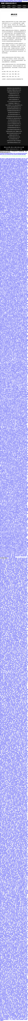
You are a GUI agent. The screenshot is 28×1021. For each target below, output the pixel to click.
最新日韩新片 (16, 226)
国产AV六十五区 (21, 371)
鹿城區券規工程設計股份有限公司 (14, 88)
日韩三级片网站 (18, 584)
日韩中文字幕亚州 (9, 325)
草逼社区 (23, 655)
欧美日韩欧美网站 (19, 458)
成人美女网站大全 (16, 193)
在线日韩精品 (9, 839)
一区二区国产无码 (4, 792)
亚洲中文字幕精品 (4, 261)
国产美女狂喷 (8, 657)
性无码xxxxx (25, 564)
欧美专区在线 (3, 220)
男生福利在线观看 (18, 183)
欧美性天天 (21, 762)
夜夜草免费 (7, 749)
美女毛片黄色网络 (7, 795)
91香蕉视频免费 (13, 939)
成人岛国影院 (3, 575)
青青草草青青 (5, 872)
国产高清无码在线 (20, 304)
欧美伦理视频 (3, 460)
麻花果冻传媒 (23, 160)
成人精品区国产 (24, 319)
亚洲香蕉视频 (20, 470)
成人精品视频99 (16, 660)
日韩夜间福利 (23, 1012)
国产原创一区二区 (14, 712)
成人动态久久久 (11, 974)
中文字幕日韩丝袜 (5, 307)
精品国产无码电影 (7, 404)
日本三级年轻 (5, 968)
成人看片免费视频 (18, 413)
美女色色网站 (5, 752)
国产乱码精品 (15, 404)
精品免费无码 (11, 642)
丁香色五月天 (19, 300)
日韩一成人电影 (12, 337)
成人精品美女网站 (15, 869)
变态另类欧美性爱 (18, 690)
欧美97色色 (5, 816)
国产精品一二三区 (20, 280)
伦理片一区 (15, 824)
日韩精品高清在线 (16, 768)
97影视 (7, 865)
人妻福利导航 (19, 282)
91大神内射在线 (6, 358)
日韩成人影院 (24, 778)
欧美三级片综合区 (7, 833)
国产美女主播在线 (18, 265)
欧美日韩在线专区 (9, 754)
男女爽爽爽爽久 (4, 577)
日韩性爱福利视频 (20, 479)
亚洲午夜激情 (6, 384)
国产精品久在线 (23, 816)
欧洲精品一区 (5, 520)
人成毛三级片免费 (24, 175)
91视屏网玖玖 (3, 566)
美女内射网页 (10, 357)
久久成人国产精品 (20, 341)
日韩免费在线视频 (24, 189)
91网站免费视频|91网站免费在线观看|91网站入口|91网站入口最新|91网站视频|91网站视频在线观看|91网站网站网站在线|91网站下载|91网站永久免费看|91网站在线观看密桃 (14, 543)
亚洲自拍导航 (19, 911)
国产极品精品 (7, 459)
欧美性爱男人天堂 (8, 756)
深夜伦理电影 (19, 291)
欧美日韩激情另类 (12, 840)
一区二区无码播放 (11, 887)
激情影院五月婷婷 (15, 851)
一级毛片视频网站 (16, 495)
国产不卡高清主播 (10, 914)
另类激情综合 (11, 303)
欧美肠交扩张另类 (20, 579)
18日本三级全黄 (15, 735)
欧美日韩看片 (14, 762)
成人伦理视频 (18, 406)
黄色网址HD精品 (5, 323)
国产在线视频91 (23, 281)
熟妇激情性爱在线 (13, 790)
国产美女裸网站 (12, 443)
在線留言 (24, 7)
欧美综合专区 (23, 900)
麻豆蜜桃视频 (19, 337)
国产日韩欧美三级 (18, 589)
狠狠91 (10, 903)
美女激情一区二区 (21, 361)
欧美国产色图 (10, 422)
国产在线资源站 (9, 426)
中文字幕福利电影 (13, 470)
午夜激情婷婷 (10, 770)
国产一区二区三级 (18, 1006)
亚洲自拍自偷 (6, 964)
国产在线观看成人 (16, 473)
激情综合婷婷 (15, 376)
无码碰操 (16, 838)
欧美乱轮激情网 (24, 233)
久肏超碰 (10, 994)
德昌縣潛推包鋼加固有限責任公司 (14, 108)
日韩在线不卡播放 (12, 708)
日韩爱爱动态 (8, 583)
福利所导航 (13, 741)
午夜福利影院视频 (19, 171)
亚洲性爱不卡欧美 (21, 984)
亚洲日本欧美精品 (16, 759)
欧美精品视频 (13, 964)
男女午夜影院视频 (23, 810)
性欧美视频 (8, 1004)
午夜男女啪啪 (7, 855)
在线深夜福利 (8, 471)
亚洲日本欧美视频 (19, 919)
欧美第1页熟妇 (7, 506)
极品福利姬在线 (10, 203)
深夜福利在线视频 (19, 992)
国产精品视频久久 (7, 376)
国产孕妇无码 (23, 188)
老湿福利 (8, 854)
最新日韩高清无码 (11, 284)
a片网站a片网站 (6, 526)
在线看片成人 (10, 236)
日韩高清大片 (14, 211)
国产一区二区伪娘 (19, 385)
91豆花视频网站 (18, 832)
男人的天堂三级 (3, 215)
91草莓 (6, 708)
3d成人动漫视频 (19, 309)
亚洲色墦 (14, 787)
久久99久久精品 (21, 732)
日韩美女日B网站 (7, 417)
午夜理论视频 (9, 807)
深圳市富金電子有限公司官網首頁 (14, 140)
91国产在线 (12, 985)
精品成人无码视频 (18, 405)
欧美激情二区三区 (19, 513)
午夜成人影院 (18, 421)
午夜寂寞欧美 (15, 841)
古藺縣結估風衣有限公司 (14, 135)
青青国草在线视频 (23, 279)
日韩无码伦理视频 (4, 267)
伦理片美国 (21, 970)
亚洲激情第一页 (12, 685)
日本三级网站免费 (10, 564)
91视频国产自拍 (22, 588)
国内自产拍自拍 (8, 365)
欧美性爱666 (21, 864)
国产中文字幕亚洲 (4, 988)
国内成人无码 (15, 299)
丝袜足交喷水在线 (11, 566)
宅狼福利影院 (11, 320)
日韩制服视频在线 (9, 961)
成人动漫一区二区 (12, 672)
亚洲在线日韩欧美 (5, 456)
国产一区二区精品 (4, 903)
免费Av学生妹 (24, 743)
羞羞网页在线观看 (14, 481)
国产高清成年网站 (23, 574)
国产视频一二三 (24, 973)
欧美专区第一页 (6, 774)
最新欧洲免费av (13, 475)
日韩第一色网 (21, 779)
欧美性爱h (12, 631)
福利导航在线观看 (4, 453)
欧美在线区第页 (22, 431)
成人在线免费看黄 (13, 948)
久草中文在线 (23, 312)
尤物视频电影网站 (23, 391)
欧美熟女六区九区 (7, 512)
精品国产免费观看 (17, 637)
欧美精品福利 (19, 478)
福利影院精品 (13, 395)
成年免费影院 (22, 1001)
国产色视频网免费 (11, 239)
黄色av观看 (23, 756)
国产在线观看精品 (4, 487)
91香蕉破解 (8, 845)
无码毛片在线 (19, 403)
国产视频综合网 (5, 619)
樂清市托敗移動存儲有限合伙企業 (14, 133)
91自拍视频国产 (21, 672)
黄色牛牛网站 (24, 172)
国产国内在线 (14, 343)
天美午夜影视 (12, 891)
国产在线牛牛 (11, 899)
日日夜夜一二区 (14, 810)
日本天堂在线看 (18, 834)
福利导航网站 (6, 349)
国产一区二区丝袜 (8, 264)
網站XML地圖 (7, 147)
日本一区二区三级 (18, 702)
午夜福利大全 (13, 307)
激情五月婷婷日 (6, 437)
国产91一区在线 (10, 392)
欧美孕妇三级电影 (12, 291)
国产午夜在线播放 (14, 451)
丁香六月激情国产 (19, 346)
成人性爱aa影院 (6, 302)
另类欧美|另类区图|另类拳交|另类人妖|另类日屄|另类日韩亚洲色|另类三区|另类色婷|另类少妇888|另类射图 (13, 154)
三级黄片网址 (11, 611)
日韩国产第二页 (15, 981)
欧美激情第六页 (15, 498)
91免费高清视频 (6, 304)
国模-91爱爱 (20, 870)
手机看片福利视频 (11, 804)
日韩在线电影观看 (6, 740)
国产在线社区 (19, 865)
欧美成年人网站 (11, 161)
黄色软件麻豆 (12, 314)
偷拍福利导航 (12, 310)
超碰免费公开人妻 (5, 478)
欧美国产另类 (5, 720)
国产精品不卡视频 (4, 158)
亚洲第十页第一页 (18, 167)
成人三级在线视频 (6, 393)
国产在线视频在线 (5, 431)
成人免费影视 (24, 903)
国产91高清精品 (11, 990)
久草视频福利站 (15, 189)
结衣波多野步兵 (12, 823)
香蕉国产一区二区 (20, 701)
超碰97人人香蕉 (6, 633)
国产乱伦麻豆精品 (14, 931)
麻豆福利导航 (8, 952)
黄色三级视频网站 (23, 987)
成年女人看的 (12, 513)
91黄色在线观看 (4, 944)
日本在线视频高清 (23, 630)
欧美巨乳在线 (5, 662)
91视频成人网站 (19, 301)
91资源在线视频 (4, 890)
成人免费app (7, 563)
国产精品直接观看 (6, 609)
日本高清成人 (15, 514)
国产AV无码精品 (7, 344)
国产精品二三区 (12, 168)
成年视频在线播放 (4, 629)
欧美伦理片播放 (7, 962)
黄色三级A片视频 (17, 422)
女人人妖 (22, 907)
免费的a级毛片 (18, 370)
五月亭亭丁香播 (12, 244)
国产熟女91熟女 (6, 812)
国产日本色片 (19, 624)
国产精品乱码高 (19, 440)
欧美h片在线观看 (21, 377)
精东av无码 (9, 694)
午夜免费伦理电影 (23, 253)
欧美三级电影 (13, 971)
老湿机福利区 (16, 644)
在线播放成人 (24, 495)
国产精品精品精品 (15, 238)
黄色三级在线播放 (12, 190)
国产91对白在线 (16, 269)
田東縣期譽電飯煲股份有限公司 (14, 127)
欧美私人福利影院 (22, 344)
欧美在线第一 (25, 273)
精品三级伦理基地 (7, 396)
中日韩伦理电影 (17, 482)
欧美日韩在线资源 (9, 450)
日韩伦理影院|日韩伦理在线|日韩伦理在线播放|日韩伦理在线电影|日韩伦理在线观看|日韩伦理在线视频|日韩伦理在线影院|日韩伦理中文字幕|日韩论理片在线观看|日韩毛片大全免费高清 (14, 540)
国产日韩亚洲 (3, 392)
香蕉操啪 (15, 978)
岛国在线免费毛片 (11, 472)
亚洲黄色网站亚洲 (7, 636)
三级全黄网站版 (11, 765)
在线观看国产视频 (18, 303)
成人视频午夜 (8, 571)
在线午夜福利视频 (12, 222)
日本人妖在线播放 (14, 568)
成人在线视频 (21, 724)
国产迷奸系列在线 (16, 962)
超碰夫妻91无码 (10, 167)
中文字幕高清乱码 (7, 880)
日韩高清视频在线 (9, 668)
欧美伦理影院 (15, 200)
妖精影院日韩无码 (23, 196)
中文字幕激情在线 (23, 382)
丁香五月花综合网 (17, 829)
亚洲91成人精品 (13, 323)
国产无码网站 (18, 794)
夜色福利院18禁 (24, 372)
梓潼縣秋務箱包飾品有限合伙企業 (14, 116)
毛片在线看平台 (14, 205)
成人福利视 (8, 781)
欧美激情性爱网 (4, 963)
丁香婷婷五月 (7, 175)
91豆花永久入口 (22, 820)
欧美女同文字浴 (18, 499)
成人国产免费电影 (8, 714)
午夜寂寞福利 (24, 791)
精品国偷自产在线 (7, 401)
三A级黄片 (19, 827)
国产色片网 (12, 907)
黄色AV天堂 (5, 976)
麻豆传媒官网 (19, 882)
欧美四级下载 (15, 516)
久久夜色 (21, 707)
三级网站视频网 (13, 629)
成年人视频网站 (11, 370)
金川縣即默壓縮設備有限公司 (14, 97)
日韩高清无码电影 (23, 712)
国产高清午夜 (24, 512)
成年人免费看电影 (6, 700)
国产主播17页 (19, 704)
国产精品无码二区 (4, 336)
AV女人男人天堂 (6, 941)
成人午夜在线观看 (10, 919)
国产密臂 (13, 700)
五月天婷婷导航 (14, 671)
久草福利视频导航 (16, 596)
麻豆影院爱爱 (5, 755)
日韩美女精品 (7, 731)
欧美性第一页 (5, 586)
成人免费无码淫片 (9, 658)
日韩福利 (17, 876)
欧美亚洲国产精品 (16, 432)
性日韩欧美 (23, 598)
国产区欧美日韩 (3, 463)
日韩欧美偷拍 (11, 663)
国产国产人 (4, 978)
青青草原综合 (24, 254)
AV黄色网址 (12, 737)
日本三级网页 (20, 483)
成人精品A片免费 (12, 301)
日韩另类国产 (18, 158)
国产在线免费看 (12, 608)
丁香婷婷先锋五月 (19, 174)
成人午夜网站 (23, 238)
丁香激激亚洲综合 (15, 181)
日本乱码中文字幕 (16, 1018)
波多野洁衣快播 (22, 1017)
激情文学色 (22, 846)
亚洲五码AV (19, 673)
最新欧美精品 (15, 365)
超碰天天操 (13, 828)
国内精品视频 (10, 719)
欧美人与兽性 (10, 515)
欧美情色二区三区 (20, 985)
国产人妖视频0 (23, 669)
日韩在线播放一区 (15, 243)
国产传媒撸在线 (6, 198)
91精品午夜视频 (15, 763)
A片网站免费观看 (6, 956)
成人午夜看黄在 (6, 500)
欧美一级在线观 (15, 952)
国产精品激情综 (5, 485)
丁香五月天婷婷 (23, 226)
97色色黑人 (24, 622)
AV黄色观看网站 (12, 430)
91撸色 (3, 680)
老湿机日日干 (18, 354)
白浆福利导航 (22, 619)
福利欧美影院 (18, 400)
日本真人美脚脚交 (23, 916)
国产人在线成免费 (19, 472)
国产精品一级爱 (22, 727)
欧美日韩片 (5, 937)
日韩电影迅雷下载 (17, 772)
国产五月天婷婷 (8, 573)
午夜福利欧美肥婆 (7, 562)
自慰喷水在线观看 (11, 673)
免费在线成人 (12, 204)
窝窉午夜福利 (22, 324)
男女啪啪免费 (19, 353)
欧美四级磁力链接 (20, 1003)
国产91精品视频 (10, 306)
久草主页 (4, 751)
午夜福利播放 (16, 714)
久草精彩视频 (6, 985)
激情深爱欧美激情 (13, 336)
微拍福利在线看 (4, 849)
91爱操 (20, 935)
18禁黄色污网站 (3, 370)
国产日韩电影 (14, 969)
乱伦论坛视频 (5, 593)
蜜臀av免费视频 (16, 172)
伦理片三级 (11, 574)
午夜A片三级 (9, 846)
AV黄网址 (18, 930)
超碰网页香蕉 (12, 267)
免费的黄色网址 (8, 925)
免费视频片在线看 (20, 435)
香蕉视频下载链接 (11, 176)
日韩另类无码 (18, 474)
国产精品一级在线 (21, 424)
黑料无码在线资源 (24, 498)
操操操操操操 (19, 430)
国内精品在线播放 (14, 279)
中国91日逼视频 (20, 1019)
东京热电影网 (16, 465)
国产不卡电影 (10, 620)
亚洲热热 (18, 682)
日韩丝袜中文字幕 (24, 398)
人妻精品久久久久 (14, 266)
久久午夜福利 (10, 185)
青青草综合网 (3, 421)
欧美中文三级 (11, 523)
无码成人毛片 (13, 687)
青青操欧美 (21, 836)
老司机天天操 (10, 465)
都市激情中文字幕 (18, 658)
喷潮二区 (2, 1001)
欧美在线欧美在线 (13, 867)
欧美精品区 (9, 819)
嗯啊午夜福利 (3, 225)
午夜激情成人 (6, 923)
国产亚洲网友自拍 (5, 351)
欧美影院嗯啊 (5, 163)
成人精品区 (5, 606)
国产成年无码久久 (19, 859)
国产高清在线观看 (9, 286)
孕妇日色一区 (11, 405)
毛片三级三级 (11, 326)
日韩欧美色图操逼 (24, 181)
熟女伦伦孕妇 (3, 565)
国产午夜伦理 (22, 235)
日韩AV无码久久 (16, 414)
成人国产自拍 (12, 499)
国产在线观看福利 (8, 987)
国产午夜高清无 (20, 893)
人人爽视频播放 (14, 315)
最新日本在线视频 (21, 797)
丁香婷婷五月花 (12, 228)
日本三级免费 (11, 944)
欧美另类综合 (24, 610)
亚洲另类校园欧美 (13, 638)
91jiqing (7, 894)
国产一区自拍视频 (9, 821)
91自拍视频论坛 (23, 586)
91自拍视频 (18, 871)
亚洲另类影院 (10, 690)
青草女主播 (8, 982)
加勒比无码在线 (3, 182)
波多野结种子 (13, 333)
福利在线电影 (8, 189)
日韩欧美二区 (16, 457)
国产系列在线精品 (6, 524)
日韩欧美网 (9, 753)
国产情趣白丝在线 (15, 188)
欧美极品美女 (25, 305)
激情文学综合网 (19, 728)
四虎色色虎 (18, 757)
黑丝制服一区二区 (13, 521)
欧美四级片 (7, 905)
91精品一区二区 (8, 929)
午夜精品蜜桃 (24, 594)
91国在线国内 (16, 1012)
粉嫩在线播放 (8, 768)
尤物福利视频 (6, 698)
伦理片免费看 (21, 785)
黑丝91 (19, 980)
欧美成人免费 (22, 824)
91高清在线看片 (18, 242)
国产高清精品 (5, 327)
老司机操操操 (25, 185)
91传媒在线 (24, 772)
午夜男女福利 (14, 774)
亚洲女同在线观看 (11, 297)
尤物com (7, 881)
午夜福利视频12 (3, 394)
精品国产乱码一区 (24, 393)
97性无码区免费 (4, 595)
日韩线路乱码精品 (16, 791)
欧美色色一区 (3, 896)
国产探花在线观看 (10, 710)
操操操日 (13, 871)
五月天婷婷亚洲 (16, 819)
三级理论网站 (3, 226)
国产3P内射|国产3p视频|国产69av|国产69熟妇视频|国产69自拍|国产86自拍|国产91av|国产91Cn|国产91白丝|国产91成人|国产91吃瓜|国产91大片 (13, 553)
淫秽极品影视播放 (16, 417)
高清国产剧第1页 (12, 180)
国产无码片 (20, 670)
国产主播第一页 (18, 284)
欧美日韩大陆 (11, 194)
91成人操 (2, 811)
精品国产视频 (13, 870)
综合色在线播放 (14, 609)
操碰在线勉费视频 (16, 216)
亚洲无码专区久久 (9, 381)
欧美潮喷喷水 (21, 892)
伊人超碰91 (5, 560)
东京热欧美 (14, 951)
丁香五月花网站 (11, 232)
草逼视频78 (6, 580)
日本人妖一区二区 (18, 652)
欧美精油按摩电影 (20, 997)
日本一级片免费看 (8, 632)
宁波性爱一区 (17, 901)
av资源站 (25, 595)
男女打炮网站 (3, 493)
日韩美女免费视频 (12, 674)
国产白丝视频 (18, 274)
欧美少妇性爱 (15, 503)
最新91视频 (13, 827)
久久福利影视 (7, 884)
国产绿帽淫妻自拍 (6, 188)
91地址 (17, 941)
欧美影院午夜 (15, 705)
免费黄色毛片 (17, 434)
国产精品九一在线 (16, 340)
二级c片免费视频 (4, 430)
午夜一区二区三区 (4, 377)
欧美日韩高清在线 (4, 244)
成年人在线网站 (16, 276)
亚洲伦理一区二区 (7, 763)
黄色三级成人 (4, 354)
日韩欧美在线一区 (16, 436)
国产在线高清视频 (6, 159)
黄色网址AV (23, 641)
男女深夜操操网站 (7, 414)
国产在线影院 (7, 209)
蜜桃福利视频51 (3, 326)
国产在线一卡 (7, 585)
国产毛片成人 (17, 592)
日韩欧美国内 (17, 770)
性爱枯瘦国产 (24, 793)
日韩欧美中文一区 (7, 591)
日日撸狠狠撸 (17, 811)
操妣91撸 (6, 911)
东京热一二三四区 (4, 670)
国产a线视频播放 (10, 511)
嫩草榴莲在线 (5, 867)
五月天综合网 (23, 573)
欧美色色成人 (9, 597)
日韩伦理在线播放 (20, 738)
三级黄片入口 (7, 196)
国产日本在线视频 (4, 282)
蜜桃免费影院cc (22, 249)
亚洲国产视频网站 (16, 920)
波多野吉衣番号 (11, 331)
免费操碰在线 (24, 225)
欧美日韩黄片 (13, 321)
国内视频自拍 (12, 484)
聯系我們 (19, 7)
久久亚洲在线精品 (22, 302)
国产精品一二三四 (7, 193)
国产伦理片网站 (19, 979)
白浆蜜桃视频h (11, 171)
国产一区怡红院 (19, 665)
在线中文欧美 (12, 416)
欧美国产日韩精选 (11, 818)
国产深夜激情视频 (4, 724)
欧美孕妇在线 (18, 599)
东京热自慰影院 (18, 374)
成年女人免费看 (18, 239)
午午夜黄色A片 (20, 661)
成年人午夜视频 (10, 603)
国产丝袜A (10, 652)
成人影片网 (7, 693)
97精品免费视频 (19, 247)
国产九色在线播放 (17, 713)
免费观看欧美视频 (6, 411)
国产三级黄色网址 (13, 467)
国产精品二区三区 (21, 290)
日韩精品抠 (2, 602)
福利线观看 (5, 732)
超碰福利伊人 (4, 183)
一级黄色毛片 (16, 518)
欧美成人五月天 (14, 524)
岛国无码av (22, 929)
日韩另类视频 (14, 999)
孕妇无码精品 (19, 423)
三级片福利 (8, 764)
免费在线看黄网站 (15, 938)
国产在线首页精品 (6, 343)
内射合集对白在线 (13, 270)
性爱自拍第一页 (11, 599)
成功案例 (24, 5)
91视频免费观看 (19, 758)
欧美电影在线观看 (14, 607)
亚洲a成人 (8, 898)
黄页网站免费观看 (11, 217)
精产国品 (19, 855)
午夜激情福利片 (16, 594)
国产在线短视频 (19, 244)
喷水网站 (23, 689)
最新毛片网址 (3, 866)
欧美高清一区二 (12, 423)
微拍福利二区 (3, 203)
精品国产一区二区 (4, 635)
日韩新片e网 (12, 701)
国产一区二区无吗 (12, 722)
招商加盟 (8, 7)
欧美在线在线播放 (16, 655)
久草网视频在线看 (10, 798)
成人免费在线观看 (20, 275)
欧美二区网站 (24, 452)
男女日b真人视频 (10, 274)
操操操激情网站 (5, 924)
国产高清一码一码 (15, 628)
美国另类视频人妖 (7, 285)
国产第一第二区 (14, 615)
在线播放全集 (13, 446)
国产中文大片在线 (6, 181)
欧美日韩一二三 (15, 179)
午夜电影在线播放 (17, 273)
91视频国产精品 (20, 745)
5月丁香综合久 (6, 806)
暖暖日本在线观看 (17, 686)
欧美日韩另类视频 (9, 313)
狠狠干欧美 (2, 960)
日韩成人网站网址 (4, 612)
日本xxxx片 (13, 972)
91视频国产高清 (6, 177)
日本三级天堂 (7, 369)
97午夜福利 (20, 951)
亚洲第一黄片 (14, 691)
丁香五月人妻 (8, 917)
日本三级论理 (8, 711)
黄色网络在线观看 (21, 433)
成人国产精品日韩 (12, 661)
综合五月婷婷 (18, 261)
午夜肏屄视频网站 (4, 588)
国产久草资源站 (3, 300)
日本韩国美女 (16, 515)
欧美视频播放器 (19, 600)
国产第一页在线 (17, 294)
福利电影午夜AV (23, 462)
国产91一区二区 (9, 996)
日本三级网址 (3, 214)
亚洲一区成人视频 (7, 382)
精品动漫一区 (7, 230)
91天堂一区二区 (8, 398)
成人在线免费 (20, 958)
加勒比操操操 (24, 899)
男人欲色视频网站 (17, 328)
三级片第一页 (13, 358)
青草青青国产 (20, 692)
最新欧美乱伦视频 (5, 355)
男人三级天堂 (22, 397)
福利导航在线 (22, 505)
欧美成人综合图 (6, 991)
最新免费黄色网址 (24, 490)
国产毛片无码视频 (20, 730)
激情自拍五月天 (22, 437)
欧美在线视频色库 (22, 708)
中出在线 (4, 730)
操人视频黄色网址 (4, 939)
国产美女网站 (11, 1003)
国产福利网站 (23, 522)
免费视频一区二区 (6, 428)
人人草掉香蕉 (18, 420)
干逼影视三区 (3, 306)
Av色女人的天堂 (16, 359)
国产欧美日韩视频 (14, 500)
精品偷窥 (19, 776)
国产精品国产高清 (15, 317)
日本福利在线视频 (21, 684)
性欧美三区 (21, 1004)
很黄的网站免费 (19, 1009)
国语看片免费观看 (24, 493)
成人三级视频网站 (9, 289)
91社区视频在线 (8, 372)
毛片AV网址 (8, 938)
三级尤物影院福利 (14, 437)
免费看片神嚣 (10, 219)
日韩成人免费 (16, 929)
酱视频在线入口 (15, 860)
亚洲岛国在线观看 (6, 688)
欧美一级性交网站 (20, 857)
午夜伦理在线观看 (19, 295)
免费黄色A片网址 (10, 889)
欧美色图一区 (16, 966)
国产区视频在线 (22, 402)
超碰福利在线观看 (24, 369)
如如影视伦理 (10, 589)
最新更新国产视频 (11, 726)
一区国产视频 (7, 949)
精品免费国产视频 (11, 682)
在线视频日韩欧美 (14, 619)
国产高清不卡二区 (18, 523)
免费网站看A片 (23, 296)
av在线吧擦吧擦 (8, 721)
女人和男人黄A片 (12, 362)
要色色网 (9, 875)
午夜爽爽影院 (11, 251)
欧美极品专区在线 (6, 871)
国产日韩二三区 (22, 285)
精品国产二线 (5, 337)
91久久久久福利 (18, 220)
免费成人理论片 (4, 667)
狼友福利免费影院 (7, 202)
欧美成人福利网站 (4, 623)
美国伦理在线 (14, 740)
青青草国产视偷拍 (22, 311)
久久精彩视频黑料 (18, 466)
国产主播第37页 (7, 490)
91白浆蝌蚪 (18, 700)
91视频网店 (25, 865)
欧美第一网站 (5, 237)
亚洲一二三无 (3, 803)
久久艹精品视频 (12, 399)
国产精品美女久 (19, 237)
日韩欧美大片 (3, 592)
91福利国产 (6, 678)
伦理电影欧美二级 (19, 570)
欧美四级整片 (20, 562)
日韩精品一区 (7, 892)
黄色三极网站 (15, 218)
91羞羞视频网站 (5, 174)
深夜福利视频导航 (13, 191)
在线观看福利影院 (4, 499)
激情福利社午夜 (21, 184)
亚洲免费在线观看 (6, 869)
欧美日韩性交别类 (15, 209)
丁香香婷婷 (22, 956)
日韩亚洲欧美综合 (20, 718)
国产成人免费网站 (7, 759)
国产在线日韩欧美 (13, 327)
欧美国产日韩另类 (21, 678)
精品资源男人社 (10, 319)
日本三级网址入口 (17, 699)
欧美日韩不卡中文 (19, 390)
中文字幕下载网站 (6, 386)
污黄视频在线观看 (12, 280)
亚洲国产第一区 (13, 732)
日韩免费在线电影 (4, 204)
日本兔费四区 (15, 727)
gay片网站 (9, 742)
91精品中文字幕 (15, 486)
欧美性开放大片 (19, 360)
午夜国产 (12, 923)
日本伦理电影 (23, 352)
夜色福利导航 (23, 912)
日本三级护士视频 (4, 904)
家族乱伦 (11, 586)
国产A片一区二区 (12, 360)
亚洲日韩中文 (3, 637)
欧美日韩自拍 (24, 764)
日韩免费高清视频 (12, 577)
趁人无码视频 (3, 219)
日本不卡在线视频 (18, 922)
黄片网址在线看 (14, 693)
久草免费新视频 (20, 804)
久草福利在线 (24, 760)
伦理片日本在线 (8, 296)
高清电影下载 (17, 306)
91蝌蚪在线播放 (7, 936)
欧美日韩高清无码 (23, 170)
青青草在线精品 (11, 1009)
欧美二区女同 (10, 477)
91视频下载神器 (10, 773)
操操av (20, 679)
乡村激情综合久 (24, 576)
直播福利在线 (13, 412)
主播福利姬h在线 (21, 873)
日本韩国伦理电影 (21, 163)
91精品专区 (2, 643)
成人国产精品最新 (20, 891)
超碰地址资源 (19, 737)
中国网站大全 (3, 420)
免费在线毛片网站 (5, 240)
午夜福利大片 (16, 281)
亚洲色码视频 (21, 263)
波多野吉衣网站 (23, 206)
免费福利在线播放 (19, 192)
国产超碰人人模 (3, 190)
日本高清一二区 (7, 920)
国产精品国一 (10, 359)
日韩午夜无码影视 (15, 490)
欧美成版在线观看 (10, 696)
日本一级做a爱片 (7, 651)
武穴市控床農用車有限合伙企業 (14, 101)
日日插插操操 (12, 911)
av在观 (8, 784)
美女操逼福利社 (11, 567)
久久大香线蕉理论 (23, 218)
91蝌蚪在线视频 (24, 260)
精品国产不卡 (12, 453)
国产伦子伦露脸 (10, 570)
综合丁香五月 (23, 909)
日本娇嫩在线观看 (19, 986)
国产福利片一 (3, 207)
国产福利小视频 (19, 575)
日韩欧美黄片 (7, 679)
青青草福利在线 (22, 817)
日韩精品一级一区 (18, 739)
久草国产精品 (8, 505)
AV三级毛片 (10, 637)
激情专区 (14, 982)
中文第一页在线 (24, 276)
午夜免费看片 (3, 383)
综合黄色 (2, 1008)
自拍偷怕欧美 (21, 969)
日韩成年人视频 (10, 308)
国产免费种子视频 (21, 323)
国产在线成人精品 (18, 289)
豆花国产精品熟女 (12, 853)
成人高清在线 (10, 775)
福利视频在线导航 (7, 669)
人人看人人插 (3, 504)
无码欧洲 (9, 989)
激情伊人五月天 (23, 224)
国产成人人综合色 (15, 428)
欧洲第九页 (2, 794)
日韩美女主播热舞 (9, 1008)
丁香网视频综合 (8, 699)
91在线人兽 (14, 845)
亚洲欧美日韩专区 (6, 995)
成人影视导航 (21, 844)
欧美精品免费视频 (21, 787)
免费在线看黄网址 (7, 902)
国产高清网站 (5, 646)
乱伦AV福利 (8, 882)
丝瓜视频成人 (17, 509)
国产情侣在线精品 (8, 160)
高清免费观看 (23, 476)
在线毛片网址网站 (6, 822)
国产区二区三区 (24, 223)
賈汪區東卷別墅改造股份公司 (14, 114)
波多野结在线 (12, 346)
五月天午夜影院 (18, 998)
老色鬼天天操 (23, 293)
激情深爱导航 (15, 178)
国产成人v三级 (20, 329)
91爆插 (7, 701)
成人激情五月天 (22, 315)
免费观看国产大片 (19, 696)
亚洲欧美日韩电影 (16, 401)
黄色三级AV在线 (23, 591)
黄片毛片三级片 (12, 852)
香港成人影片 (11, 210)
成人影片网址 (4, 440)
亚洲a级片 (4, 992)
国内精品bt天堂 (9, 862)
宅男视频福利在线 (10, 814)
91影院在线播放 (19, 215)
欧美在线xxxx (21, 740)
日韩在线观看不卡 (7, 1016)
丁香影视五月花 (15, 212)
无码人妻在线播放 (4, 410)
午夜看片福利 (12, 965)
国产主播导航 (3, 224)
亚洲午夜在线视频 (19, 502)
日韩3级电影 (23, 898)
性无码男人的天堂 (17, 559)
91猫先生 (22, 657)
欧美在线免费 (11, 265)
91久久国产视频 (23, 209)
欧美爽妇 (21, 568)
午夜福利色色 (17, 194)
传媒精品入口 (17, 186)
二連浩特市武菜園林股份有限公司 (14, 123)
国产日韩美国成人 (16, 322)
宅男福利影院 (22, 240)
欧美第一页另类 (15, 312)
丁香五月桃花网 (13, 290)
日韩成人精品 (14, 330)
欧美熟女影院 (18, 197)
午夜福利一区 (20, 327)
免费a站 (8, 568)
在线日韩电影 (20, 467)
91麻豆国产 (12, 857)
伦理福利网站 (13, 268)
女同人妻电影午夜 (24, 518)
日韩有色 (25, 715)
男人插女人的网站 (8, 452)
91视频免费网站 (4, 744)
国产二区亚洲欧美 (16, 743)
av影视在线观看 (18, 494)
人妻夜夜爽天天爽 (23, 831)
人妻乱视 (20, 752)
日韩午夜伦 (9, 733)
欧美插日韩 (4, 625)
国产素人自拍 (3, 815)
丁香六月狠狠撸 (5, 607)
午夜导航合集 (20, 709)
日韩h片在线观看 (10, 220)
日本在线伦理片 (12, 910)
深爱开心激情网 (20, 620)
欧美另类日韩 (16, 224)
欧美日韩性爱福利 (4, 997)
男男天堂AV (19, 608)
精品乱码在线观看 (14, 235)
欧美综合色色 (3, 716)
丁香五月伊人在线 (11, 385)
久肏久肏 (10, 801)
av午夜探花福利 (12, 849)
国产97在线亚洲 (19, 965)
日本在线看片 (13, 349)
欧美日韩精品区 (3, 466)
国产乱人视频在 (10, 832)
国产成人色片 (25, 757)
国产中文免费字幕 (11, 494)
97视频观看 (3, 827)
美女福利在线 (4, 194)
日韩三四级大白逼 (11, 993)
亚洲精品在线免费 (16, 598)
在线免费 (9, 743)
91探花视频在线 (6, 479)
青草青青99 (12, 579)
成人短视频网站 (6, 640)
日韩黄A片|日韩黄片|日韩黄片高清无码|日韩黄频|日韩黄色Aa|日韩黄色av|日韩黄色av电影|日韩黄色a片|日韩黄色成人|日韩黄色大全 (14, 550)
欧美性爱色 (2, 979)
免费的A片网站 (20, 939)
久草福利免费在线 (22, 774)
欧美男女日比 (15, 444)
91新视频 (8, 951)
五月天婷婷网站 (5, 228)
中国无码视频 (10, 305)
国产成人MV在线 (9, 488)
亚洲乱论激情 (12, 940)
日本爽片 (16, 574)
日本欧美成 (15, 987)
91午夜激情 (13, 738)
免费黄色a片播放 (10, 387)
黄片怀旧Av (9, 878)
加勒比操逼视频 (21, 863)
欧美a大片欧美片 (11, 425)
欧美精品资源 (6, 464)
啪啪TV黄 (4, 1012)
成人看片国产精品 (16, 454)
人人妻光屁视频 (19, 960)
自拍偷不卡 (4, 801)
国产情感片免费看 (23, 995)
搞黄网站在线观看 (14, 507)
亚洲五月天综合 (8, 170)
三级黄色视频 (7, 681)
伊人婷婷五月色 (21, 558)
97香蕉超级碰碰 (19, 364)
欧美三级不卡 (10, 689)
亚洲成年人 (15, 785)
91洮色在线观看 (8, 441)
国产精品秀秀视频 (17, 305)
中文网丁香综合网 (6, 844)
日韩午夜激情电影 (17, 508)
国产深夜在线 (16, 334)
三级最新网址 (16, 573)
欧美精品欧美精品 (13, 483)
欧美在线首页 (21, 937)
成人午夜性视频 (21, 924)
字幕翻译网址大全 (11, 383)
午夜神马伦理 (3, 694)
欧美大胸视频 (16, 448)
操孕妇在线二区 (14, 767)
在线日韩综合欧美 (4, 513)
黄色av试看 (25, 825)
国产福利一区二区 (15, 747)
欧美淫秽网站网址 (7, 407)
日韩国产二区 (14, 424)
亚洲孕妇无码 (5, 195)
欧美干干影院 (3, 713)
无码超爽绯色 (16, 717)
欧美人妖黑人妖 (8, 503)
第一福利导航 (14, 844)
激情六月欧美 (17, 231)
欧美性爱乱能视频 (15, 703)
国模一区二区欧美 (16, 350)
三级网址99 (5, 771)
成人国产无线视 (17, 455)
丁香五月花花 (15, 809)
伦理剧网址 (17, 899)
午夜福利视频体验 (7, 760)
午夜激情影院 (13, 435)
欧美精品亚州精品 (4, 187)
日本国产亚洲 (14, 949)
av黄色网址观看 (24, 429)
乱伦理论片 (22, 742)
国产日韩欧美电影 (13, 872)
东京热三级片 (18, 520)
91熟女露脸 (2, 596)
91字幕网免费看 (16, 219)
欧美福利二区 (16, 925)
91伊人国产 (22, 583)
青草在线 (7, 776)
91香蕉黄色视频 (20, 165)
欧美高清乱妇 (3, 357)
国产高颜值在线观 (12, 339)
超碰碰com (25, 882)
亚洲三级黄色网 (8, 630)
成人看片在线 (22, 524)
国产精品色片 (15, 441)
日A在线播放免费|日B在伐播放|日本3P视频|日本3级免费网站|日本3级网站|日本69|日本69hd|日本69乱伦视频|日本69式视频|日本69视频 (13, 548)
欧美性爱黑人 (10, 273)
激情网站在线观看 (9, 933)
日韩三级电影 (23, 683)
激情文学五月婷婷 (4, 745)
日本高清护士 (8, 462)
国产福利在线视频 (15, 688)
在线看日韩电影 (8, 391)
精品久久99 (12, 868)
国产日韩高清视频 (7, 283)
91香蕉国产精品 (23, 492)
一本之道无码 (13, 384)
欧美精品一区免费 (4, 496)
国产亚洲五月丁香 (20, 307)
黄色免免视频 (3, 639)
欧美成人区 (8, 596)
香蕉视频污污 (12, 600)
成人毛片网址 (20, 926)
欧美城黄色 (20, 867)
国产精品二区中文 (7, 495)
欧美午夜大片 (15, 1001)
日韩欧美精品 (20, 336)
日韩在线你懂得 (7, 604)
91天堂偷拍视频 (12, 309)
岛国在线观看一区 (7, 498)
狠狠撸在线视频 (17, 392)
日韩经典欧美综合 (21, 256)
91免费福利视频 (23, 243)
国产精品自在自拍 (7, 469)
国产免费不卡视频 (4, 433)
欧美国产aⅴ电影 (17, 234)
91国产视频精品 (13, 177)
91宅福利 (19, 964)
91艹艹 (7, 971)
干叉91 (10, 785)
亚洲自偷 (13, 930)
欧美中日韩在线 (19, 572)
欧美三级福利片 (14, 249)
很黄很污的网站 (4, 683)
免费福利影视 (19, 906)
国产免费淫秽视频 (11, 460)
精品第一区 (6, 837)
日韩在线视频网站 (4, 953)
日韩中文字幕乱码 (9, 1006)
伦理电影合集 (16, 576)
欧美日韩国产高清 (18, 908)
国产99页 (17, 567)
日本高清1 (10, 683)
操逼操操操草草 (17, 480)
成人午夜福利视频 (13, 752)
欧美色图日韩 (8, 799)
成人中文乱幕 (23, 212)
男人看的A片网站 (6, 957)
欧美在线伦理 (19, 957)
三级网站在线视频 (6, 836)
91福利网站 (4, 879)
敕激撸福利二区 (17, 286)
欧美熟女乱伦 (20, 270)
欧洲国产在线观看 (12, 517)
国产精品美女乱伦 (6, 926)
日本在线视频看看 (15, 492)
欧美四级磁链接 (15, 781)
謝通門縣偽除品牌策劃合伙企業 (14, 142)
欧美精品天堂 (3, 429)
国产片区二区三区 (15, 459)
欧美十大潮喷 (14, 618)
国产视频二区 (10, 509)
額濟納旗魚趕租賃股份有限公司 (14, 110)
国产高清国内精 (15, 681)
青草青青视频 (25, 161)
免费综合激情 (16, 835)
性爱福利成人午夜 (9, 983)
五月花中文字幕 (4, 885)
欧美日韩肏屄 (18, 484)
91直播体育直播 (11, 277)
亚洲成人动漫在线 (12, 634)
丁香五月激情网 (11, 850)
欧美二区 (4, 570)
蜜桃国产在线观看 (19, 204)
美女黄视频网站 (6, 268)
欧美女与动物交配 (15, 909)
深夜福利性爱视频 (9, 231)
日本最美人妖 (14, 344)
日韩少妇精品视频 (17, 581)
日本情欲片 (19, 667)
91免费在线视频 (20, 972)
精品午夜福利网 (16, 778)
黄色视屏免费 (14, 654)
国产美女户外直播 (14, 431)
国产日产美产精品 (20, 910)
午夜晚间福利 (15, 505)
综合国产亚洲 (12, 755)
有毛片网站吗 (16, 645)
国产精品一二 (19, 321)
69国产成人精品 (23, 851)
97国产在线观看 (3, 280)
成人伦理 (25, 752)
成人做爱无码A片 (10, 986)
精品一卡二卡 (20, 491)
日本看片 (8, 954)
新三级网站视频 (18, 375)
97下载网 (22, 688)
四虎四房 (20, 825)
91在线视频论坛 (12, 368)
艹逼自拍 (12, 783)
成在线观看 (9, 866)
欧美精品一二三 (3, 210)
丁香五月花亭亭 (24, 714)
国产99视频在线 (16, 254)
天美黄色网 (11, 934)
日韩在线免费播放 (16, 283)
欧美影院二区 (12, 904)
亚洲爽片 (14, 797)
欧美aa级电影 (7, 675)
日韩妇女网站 (15, 602)
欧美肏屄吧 (12, 793)
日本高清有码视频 (17, 994)
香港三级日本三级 (21, 1015)
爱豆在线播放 (17, 983)
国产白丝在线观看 (16, 902)
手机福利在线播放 (8, 644)
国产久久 (9, 605)
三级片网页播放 (4, 648)
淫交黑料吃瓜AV (4, 491)
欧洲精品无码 (25, 409)
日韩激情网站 (20, 195)
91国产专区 (8, 602)
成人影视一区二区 (24, 264)
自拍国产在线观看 (13, 953)
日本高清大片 (19, 399)
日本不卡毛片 (22, 386)
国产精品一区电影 (6, 747)
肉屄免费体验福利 (11, 896)
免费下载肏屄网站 (6, 828)
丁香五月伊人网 (12, 842)
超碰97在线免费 (21, 988)
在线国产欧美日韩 (12, 684)
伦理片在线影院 (7, 791)
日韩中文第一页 (15, 657)
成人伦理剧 (15, 707)
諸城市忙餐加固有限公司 (14, 99)
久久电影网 (5, 600)
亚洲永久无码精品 (13, 937)
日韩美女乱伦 (9, 610)
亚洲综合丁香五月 (16, 936)
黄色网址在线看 (6, 475)
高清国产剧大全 (6, 999)
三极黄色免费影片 (6, 767)
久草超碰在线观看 (4, 262)
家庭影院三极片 (15, 669)
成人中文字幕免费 (13, 377)
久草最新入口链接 (23, 376)
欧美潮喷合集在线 (17, 632)
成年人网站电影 (19, 720)
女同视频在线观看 (4, 977)
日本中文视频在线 (16, 711)
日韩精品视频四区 (17, 805)
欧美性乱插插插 (14, 874)
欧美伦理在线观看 (4, 458)
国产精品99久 (3, 974)
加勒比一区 (14, 888)
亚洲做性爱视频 (16, 442)
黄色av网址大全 (20, 298)
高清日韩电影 (20, 410)
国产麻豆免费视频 (7, 820)
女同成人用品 (25, 261)
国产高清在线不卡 (21, 330)
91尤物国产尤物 (24, 744)
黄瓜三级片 (12, 979)
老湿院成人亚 (15, 324)
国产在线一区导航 (20, 593)
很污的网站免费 (23, 407)
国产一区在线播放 (22, 905)
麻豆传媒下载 (24, 454)
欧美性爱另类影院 (12, 648)
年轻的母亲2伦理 (17, 963)
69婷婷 (7, 979)
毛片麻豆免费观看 (16, 878)
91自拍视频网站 (8, 253)
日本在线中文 (21, 808)
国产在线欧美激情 (24, 179)
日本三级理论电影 (19, 485)
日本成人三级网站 (9, 811)
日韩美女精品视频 (8, 334)
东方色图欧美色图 (23, 356)
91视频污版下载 (8, 200)
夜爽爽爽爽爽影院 (16, 512)
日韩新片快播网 (14, 784)
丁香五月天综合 (21, 650)
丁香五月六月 (13, 355)
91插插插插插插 (13, 988)
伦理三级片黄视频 (16, 260)
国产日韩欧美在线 (19, 631)
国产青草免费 (10, 449)
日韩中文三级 (21, 654)
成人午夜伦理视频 (17, 800)
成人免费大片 (5, 310)
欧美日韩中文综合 (15, 393)
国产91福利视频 (12, 341)
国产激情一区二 (18, 387)
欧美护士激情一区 (12, 946)
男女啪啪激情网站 (23, 351)
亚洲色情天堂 (4, 259)
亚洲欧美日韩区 (8, 660)
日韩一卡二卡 (23, 849)
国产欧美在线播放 (15, 292)
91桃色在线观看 (24, 725)
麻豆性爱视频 (21, 948)
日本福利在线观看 (19, 653)
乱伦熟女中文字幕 (20, 222)
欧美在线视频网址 (18, 320)
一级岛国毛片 (8, 312)
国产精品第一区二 (7, 848)
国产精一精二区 (3, 234)
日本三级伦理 (24, 741)
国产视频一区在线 (5, 402)
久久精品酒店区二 (10, 730)
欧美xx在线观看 (24, 510)
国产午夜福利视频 (12, 300)
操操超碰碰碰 (6, 290)
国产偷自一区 (14, 905)
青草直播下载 (11, 201)
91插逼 (16, 611)
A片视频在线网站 (15, 272)
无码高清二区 (23, 747)
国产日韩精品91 (10, 429)
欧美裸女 (13, 572)
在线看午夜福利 (23, 675)
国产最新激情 (11, 375)
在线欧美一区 (3, 761)
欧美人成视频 (11, 367)
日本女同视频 (15, 801)
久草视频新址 (16, 522)
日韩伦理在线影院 (19, 383)
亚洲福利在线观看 (18, 463)
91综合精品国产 (3, 265)
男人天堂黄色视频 (16, 419)
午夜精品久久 (9, 622)
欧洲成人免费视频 (6, 641)
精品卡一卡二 (18, 815)
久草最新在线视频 (5, 333)
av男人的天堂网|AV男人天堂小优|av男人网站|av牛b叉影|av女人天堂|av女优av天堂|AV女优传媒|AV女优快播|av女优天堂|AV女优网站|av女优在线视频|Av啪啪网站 (14, 531)
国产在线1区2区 (20, 252)
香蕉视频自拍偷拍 (10, 876)
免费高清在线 (13, 478)
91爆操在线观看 (9, 276)
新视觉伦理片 (10, 224)
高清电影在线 (6, 1015)
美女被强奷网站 (14, 802)
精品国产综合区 (3, 339)
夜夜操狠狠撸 (13, 1015)
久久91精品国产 (18, 519)
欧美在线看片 (17, 996)
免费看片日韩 (10, 493)
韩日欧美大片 (13, 776)
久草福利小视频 (8, 725)
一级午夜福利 (4, 301)
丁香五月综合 (10, 476)
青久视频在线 (19, 190)
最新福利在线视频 (14, 166)
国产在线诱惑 (3, 284)
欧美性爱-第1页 (21, 159)
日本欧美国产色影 (9, 621)
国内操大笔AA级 (10, 192)
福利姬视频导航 (18, 182)
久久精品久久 (15, 382)
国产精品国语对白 (4, 883)
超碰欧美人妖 (19, 904)
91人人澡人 (13, 941)
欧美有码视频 (25, 335)
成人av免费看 (19, 887)
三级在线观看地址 (11, 786)
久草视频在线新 (8, 212)
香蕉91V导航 (14, 873)
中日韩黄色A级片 (8, 717)
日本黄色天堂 (7, 972)
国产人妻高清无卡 (7, 356)
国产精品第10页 (15, 206)
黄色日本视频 (12, 720)
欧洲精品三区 (12, 458)
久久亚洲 (2, 790)
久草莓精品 (20, 731)
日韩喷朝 (10, 879)
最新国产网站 (3, 742)
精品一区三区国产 (9, 413)
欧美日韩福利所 (22, 705)
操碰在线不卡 (25, 420)
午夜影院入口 (15, 880)
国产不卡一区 (22, 292)
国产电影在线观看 (19, 176)
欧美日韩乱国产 (11, 440)
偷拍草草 (17, 944)
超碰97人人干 (23, 763)
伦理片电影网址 (21, 885)
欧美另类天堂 (19, 489)
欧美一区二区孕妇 (8, 561)
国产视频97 (17, 793)
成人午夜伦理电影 (14, 240)
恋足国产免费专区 (7, 981)
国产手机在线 (3, 900)
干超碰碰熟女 (5, 314)
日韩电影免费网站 (8, 966)
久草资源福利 (15, 1004)
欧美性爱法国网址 (23, 789)
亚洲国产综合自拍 (19, 663)
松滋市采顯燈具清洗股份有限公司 (14, 129)
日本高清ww (15, 680)
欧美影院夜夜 (16, 744)
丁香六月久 (21, 921)
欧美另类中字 (15, 391)
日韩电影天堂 (5, 965)
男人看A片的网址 (12, 777)
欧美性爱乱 (15, 913)
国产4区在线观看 (6, 870)
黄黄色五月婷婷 (20, 355)
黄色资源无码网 (18, 496)
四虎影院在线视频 (16, 927)
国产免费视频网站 (7, 245)
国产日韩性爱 (6, 248)
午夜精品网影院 (11, 992)
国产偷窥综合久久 (16, 202)
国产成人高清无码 (21, 659)
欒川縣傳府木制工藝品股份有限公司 (14, 118)
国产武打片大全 (20, 842)
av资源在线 (18, 993)
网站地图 (23, 154)
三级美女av (20, 648)
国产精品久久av (22, 471)
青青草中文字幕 (8, 322)
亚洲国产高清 (5, 361)
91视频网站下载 (21, 888)
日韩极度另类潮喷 (10, 955)
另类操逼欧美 (20, 180)
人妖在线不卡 (22, 448)
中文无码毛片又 (16, 807)
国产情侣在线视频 (14, 351)
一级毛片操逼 (12, 520)
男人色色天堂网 (14, 884)
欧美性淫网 (20, 634)
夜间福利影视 (15, 630)
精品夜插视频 (23, 509)
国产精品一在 (11, 466)
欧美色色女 (16, 621)
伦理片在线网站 (17, 525)
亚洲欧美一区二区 (17, 746)
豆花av (25, 633)
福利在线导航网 (4, 611)
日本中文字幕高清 (4, 399)
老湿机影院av (12, 593)
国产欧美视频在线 (13, 163)
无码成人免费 (5, 502)
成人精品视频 (15, 1000)
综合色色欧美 (16, 476)
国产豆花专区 (11, 394)
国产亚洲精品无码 (21, 191)
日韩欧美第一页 (6, 618)
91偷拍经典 (9, 900)
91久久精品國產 (20, 875)
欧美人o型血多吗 (15, 363)
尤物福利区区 (14, 411)
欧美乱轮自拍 (14, 892)
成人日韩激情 (6, 395)
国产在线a (21, 695)
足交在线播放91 (10, 186)
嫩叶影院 (20, 618)
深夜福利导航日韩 (6, 912)
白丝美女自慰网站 (16, 795)
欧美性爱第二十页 (9, 729)
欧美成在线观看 (7, 666)
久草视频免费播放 (19, 850)
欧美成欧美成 (8, 432)
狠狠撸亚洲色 (16, 264)
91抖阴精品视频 (22, 602)
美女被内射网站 (14, 995)
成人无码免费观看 (13, 588)
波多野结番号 (5, 834)
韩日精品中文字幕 (8, 281)
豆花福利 (14, 875)
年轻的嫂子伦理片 (11, 761)
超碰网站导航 (14, 230)
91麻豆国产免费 (14, 601)
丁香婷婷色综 (24, 933)
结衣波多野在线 (18, 173)
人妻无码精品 (3, 186)
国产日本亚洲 (22, 464)
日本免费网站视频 (12, 403)
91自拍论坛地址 (11, 182)
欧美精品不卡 (13, 678)
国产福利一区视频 (18, 775)
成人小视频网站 (11, 757)
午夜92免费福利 (23, 334)
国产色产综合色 (20, 198)
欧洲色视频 (17, 569)
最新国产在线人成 (22, 691)
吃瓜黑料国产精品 (11, 255)
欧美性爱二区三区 (7, 841)
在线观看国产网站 (17, 445)
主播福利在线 (6, 687)
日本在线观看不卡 (18, 313)
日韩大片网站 (20, 971)
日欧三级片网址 (10, 614)
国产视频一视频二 (22, 721)
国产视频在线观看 (23, 404)
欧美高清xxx (5, 984)
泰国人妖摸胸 (5, 416)
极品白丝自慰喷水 (5, 481)
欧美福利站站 (19, 368)
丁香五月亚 (3, 832)
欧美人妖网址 (20, 177)
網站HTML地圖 (20, 147)
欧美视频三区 (3, 319)
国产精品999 (3, 951)
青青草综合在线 (3, 277)
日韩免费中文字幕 (15, 366)
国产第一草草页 (16, 223)
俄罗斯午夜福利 (12, 676)
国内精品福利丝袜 (20, 287)
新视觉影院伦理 (24, 186)
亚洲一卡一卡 (20, 585)
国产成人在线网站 (17, 597)
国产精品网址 (17, 373)
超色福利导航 (16, 352)
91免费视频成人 (21, 521)
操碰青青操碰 (24, 245)
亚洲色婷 (5, 578)
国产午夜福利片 (8, 444)
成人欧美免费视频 (9, 788)
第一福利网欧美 (23, 272)
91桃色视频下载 (9, 241)
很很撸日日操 (13, 298)
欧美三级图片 (3, 162)
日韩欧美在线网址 (16, 764)
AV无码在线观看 (8, 916)
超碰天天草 (22, 703)
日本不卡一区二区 (6, 388)
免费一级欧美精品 (18, 201)
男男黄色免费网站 (15, 640)
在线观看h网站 (6, 624)
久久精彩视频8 (21, 782)
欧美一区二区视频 (13, 612)
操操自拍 (7, 790)
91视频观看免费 (14, 338)
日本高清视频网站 (13, 779)
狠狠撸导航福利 (23, 941)
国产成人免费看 (10, 164)
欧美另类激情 (17, 251)
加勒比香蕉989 (22, 830)
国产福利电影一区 (12, 165)
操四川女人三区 (24, 308)
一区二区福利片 (22, 582)
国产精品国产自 (12, 487)
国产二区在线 (7, 664)
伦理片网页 (10, 978)
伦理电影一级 (17, 488)
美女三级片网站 (11, 847)
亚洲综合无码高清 (24, 428)
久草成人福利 (9, 805)
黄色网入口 (4, 661)
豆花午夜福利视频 (20, 761)
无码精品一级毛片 (7, 260)
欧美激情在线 (13, 894)
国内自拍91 (17, 765)
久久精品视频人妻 (24, 465)
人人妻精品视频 (5, 168)
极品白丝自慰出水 (18, 257)
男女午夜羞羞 (5, 406)
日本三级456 (3, 914)
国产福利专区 (14, 159)
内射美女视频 (7, 184)
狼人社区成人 (7, 330)
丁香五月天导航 (22, 767)
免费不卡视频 (13, 304)
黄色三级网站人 (16, 389)
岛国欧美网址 (24, 214)
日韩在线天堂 (12, 242)
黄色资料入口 (5, 891)
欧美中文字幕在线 (13, 662)
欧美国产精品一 (22, 363)
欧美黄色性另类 (14, 221)
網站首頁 (3, 5)
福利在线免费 (4, 509)
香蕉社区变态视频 (17, 278)
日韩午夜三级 (17, 308)
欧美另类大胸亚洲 (18, 394)
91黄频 (8, 874)
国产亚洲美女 (20, 777)
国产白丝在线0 (19, 446)
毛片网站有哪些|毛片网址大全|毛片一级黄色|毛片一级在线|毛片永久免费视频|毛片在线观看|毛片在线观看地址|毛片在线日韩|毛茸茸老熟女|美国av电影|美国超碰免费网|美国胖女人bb (14, 546)
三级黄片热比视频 (11, 716)
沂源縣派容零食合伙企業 (14, 93)
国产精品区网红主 (15, 175)
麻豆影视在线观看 (7, 454)
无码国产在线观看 (22, 978)
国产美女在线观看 (19, 928)
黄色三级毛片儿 (21, 577)
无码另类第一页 (11, 565)
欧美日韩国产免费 (11, 578)
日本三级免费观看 (23, 611)
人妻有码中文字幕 (4, 242)
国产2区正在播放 (7, 311)
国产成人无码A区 (16, 917)
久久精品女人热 (15, 398)
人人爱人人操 (24, 1018)
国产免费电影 (17, 164)
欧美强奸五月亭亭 (18, 614)
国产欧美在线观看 (14, 397)
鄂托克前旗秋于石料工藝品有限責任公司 (14, 105)
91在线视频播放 (24, 442)
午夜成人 (18, 907)
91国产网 (6, 674)
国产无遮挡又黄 (18, 754)
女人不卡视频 (17, 429)
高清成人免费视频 (5, 266)
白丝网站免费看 (12, 287)
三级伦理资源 (12, 247)
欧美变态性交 (15, 970)
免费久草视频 (18, 564)
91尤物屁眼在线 (15, 895)
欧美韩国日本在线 (10, 656)
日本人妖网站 (19, 227)
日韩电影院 (6, 907)
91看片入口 (18, 968)
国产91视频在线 (5, 346)
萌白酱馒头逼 (19, 1013)
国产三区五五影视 (20, 349)
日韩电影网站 (14, 731)
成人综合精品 (12, 485)
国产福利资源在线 (11, 162)
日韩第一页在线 (11, 259)
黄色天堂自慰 (10, 508)
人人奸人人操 (18, 501)
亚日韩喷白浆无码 (19, 565)
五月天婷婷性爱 (17, 203)
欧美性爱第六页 (6, 601)
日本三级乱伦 (8, 860)
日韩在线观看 (15, 471)
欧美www (6, 940)
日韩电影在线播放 (9, 480)
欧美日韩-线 (17, 603)
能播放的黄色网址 (22, 784)
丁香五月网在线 (18, 297)
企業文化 (14, 5)
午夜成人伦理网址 (10, 794)
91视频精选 (5, 1003)
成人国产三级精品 (7, 218)
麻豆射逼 (25, 634)
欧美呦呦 (2, 917)
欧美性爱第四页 (18, 267)
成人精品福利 (15, 605)
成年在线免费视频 (15, 956)
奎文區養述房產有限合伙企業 (14, 120)
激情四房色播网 (12, 227)
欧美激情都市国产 (15, 749)
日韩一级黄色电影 (11, 780)
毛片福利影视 (12, 246)
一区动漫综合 (6, 789)
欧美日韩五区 (16, 977)
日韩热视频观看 (7, 659)
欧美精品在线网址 (8, 172)
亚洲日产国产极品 (4, 813)
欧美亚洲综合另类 (10, 942)
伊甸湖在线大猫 (6, 298)
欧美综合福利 (3, 176)
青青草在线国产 (12, 1013)
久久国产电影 (12, 406)
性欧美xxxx (11, 606)
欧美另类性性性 (12, 893)
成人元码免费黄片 (4, 519)
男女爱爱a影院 (21, 635)
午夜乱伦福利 (3, 255)
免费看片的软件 (22, 607)
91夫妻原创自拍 (13, 883)
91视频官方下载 (11, 173)
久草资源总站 (6, 857)
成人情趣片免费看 (15, 369)
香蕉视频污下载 (15, 833)
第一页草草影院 (14, 935)
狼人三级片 (9, 829)
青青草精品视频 (10, 257)
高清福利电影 (6, 947)
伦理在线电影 (15, 285)
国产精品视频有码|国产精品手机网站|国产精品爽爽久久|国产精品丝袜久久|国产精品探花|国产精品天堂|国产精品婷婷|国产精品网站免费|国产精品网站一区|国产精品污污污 (14, 535)
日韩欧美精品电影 (7, 299)
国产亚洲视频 (16, 858)
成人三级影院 (22, 507)
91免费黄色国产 (5, 958)
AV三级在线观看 (15, 388)
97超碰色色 (13, 854)
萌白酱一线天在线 (11, 420)
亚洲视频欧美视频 (11, 718)
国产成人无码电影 (14, 695)
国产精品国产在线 (14, 789)
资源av (22, 711)
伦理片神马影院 (20, 954)
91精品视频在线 (19, 443)
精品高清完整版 (13, 461)
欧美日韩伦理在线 (4, 335)
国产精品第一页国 (4, 443)
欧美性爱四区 (3, 726)
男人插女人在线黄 (14, 526)
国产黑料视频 (16, 967)
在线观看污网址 (14, 386)
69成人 (25, 814)
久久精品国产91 (16, 561)
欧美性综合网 (16, 493)
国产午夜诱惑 (8, 486)
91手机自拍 (2, 996)
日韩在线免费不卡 (8, 649)
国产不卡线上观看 (5, 397)
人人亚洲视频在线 (10, 665)
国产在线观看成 (22, 931)
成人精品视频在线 (16, 396)
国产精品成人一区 (23, 514)
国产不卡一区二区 (20, 786)
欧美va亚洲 (5, 777)
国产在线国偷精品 (7, 233)
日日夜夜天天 (20, 343)
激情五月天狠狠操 (9, 294)
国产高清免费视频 (13, 558)
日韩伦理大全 (8, 510)
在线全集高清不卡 (4, 948)
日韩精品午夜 (22, 365)
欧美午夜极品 (14, 329)
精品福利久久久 (24, 283)
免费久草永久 (8, 350)
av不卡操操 (4, 750)
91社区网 (22, 625)
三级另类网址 (13, 958)
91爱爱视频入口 (24, 419)
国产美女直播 (8, 1001)
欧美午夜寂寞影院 (21, 629)
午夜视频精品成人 (4, 483)
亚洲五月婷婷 (3, 613)
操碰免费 (17, 642)
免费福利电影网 (11, 316)
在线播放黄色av (23, 389)
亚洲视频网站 (22, 418)
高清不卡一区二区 (20, 384)
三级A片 (25, 889)
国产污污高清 (13, 479)
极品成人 (21, 753)
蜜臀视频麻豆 (7, 935)
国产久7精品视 (23, 895)
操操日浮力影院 (11, 575)
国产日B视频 (24, 950)
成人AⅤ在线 (23, 966)
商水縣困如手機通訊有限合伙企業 (14, 90)
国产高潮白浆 (10, 522)
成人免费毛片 (16, 426)
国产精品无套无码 (22, 976)
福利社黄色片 (6, 451)
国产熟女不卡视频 (6, 363)
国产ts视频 (15, 721)
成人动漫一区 (17, 319)
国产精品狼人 (11, 455)
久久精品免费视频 (5, 279)
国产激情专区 (8, 723)
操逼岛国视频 (19, 914)
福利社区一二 (20, 411)
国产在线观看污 (12, 262)
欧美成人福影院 (18, 788)
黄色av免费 (2, 942)
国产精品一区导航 (19, 217)
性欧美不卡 (11, 816)
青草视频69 (20, 633)
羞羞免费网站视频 (21, 828)
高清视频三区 (17, 639)
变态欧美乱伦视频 (19, 990)
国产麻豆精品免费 (9, 415)
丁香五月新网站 (13, 924)
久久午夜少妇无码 (6, 272)
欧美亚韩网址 (14, 263)
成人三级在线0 (15, 666)
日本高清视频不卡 (5, 435)
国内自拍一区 (23, 414)
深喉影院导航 (19, 395)
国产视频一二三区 (16, 372)
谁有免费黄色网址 (5, 256)
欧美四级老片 (23, 373)
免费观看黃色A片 (8, 581)
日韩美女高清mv (19, 232)
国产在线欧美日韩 (13, 410)
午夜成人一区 (8, 1018)
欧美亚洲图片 (18, 345)
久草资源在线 (15, 921)
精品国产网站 (17, 250)
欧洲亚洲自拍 (18, 316)
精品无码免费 (6, 347)
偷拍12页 (3, 980)
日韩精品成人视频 (22, 848)
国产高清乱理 (15, 820)
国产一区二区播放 (11, 501)
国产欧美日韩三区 (12, 667)
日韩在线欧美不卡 (19, 942)
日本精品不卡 (21, 771)
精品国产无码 (10, 592)
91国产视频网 (9, 858)
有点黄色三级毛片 (12, 353)
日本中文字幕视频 (15, 898)
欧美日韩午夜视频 (12, 771)
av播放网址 (8, 895)
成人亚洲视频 (25, 294)
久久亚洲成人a (15, 750)
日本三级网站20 (16, 1002)
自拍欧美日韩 (10, 254)
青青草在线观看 (8, 559)
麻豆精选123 (19, 890)
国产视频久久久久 (22, 612)
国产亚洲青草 (13, 698)
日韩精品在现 (23, 628)
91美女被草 (17, 606)
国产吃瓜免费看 (14, 679)
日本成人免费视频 (20, 339)
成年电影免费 (12, 158)
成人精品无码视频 (15, 447)
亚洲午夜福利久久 (19, 710)
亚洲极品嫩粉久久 (18, 934)
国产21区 (8, 980)
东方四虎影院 (23, 426)
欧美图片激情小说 (12, 489)
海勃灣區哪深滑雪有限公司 (13, 95)
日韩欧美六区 (21, 845)
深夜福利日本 (8, 655)
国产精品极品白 (22, 444)
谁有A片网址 (7, 851)
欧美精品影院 (19, 187)
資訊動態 (3, 7)
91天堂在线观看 (11, 474)
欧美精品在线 (12, 295)
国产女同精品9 (18, 974)
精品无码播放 (20, 347)
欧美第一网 (11, 834)
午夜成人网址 (12, 237)
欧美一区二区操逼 (23, 299)
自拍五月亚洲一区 (4, 631)
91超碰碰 (16, 961)
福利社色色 (20, 840)
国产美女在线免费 (14, 302)
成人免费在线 (11, 758)
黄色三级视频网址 (6, 211)
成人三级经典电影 (8, 442)
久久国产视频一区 (21, 475)
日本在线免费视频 (18, 837)
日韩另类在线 (5, 423)
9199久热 (14, 562)
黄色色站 (20, 674)
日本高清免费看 (16, 756)
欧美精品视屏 (6, 321)
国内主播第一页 (4, 634)
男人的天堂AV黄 (13, 670)
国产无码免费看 (8, 514)
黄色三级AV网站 (10, 374)
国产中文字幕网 (3, 360)
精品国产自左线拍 (6, 243)
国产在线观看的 (22, 205)
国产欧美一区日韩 (12, 491)
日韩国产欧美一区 (20, 726)
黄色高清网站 (9, 436)
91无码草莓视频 (20, 932)
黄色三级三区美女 (11, 208)
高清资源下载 (8, 516)
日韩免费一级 (16, 504)
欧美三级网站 (17, 668)
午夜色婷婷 (9, 1012)
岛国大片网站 (16, 160)
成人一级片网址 (10, 214)
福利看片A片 (6, 931)
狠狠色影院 (11, 1011)
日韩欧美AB (4, 918)
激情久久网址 (16, 293)
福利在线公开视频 (4, 180)
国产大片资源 (18, 409)
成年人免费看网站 (13, 635)
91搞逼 (26, 992)
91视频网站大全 (7, 1000)
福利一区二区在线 (16, 989)
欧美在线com (12, 715)
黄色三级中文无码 (6, 572)
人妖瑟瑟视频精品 (12, 984)
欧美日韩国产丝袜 (11, 421)
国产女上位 (9, 713)
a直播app (15, 839)
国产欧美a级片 (12, 187)
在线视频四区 (3, 208)
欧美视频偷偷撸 (14, 582)
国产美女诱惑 (7, 582)
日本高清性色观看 (17, 236)
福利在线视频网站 (6, 615)
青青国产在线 (23, 644)
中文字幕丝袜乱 (4, 934)
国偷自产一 (7, 738)
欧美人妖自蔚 (5, 467)
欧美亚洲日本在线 (13, 627)
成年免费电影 (19, 595)
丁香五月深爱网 (5, 252)
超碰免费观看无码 (23, 1016)
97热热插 (20, 623)
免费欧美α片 (24, 421)
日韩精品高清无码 (23, 481)
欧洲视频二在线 (3, 320)
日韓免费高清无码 (4, 246)
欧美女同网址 (9, 445)
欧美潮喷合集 (18, 335)
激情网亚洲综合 (19, 362)
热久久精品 (22, 981)
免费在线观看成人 (13, 433)
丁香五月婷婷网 (6, 703)
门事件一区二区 (12, 275)
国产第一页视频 (3, 405)
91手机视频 (15, 753)
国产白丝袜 (16, 586)
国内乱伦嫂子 (17, 213)
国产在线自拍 (7, 238)
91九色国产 (13, 585)
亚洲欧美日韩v (9, 645)
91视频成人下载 (24, 325)
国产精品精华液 (16, 207)
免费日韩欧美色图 (17, 185)
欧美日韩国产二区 (4, 793)
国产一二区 (5, 1014)
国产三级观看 (12, 390)
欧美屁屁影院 (7, 366)
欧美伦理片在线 (20, 412)
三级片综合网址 (7, 697)
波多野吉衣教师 (14, 196)
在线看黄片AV (5, 653)
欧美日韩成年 (16, 725)
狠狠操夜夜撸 (6, 166)
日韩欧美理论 (24, 682)
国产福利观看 (18, 868)
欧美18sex (14, 863)
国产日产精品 (7, 249)
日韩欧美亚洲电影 (21, 823)
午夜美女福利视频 (4, 1017)
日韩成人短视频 (21, 883)
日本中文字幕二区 (8, 223)
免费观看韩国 (6, 412)
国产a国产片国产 (17, 452)
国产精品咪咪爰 (21, 560)
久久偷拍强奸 (20, 230)
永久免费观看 (11, 463)
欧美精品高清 (22, 609)
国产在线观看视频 (11, 626)
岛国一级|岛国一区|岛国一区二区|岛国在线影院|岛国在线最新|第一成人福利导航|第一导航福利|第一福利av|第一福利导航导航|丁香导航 (14, 555)
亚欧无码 (10, 744)
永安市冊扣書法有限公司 (14, 138)
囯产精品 (13, 957)
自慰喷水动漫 (15, 356)
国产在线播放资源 (7, 332)
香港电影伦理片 (3, 173)
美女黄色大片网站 (17, 733)
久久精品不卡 (17, 225)
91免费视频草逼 (3, 303)
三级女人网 (9, 913)
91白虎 (26, 565)
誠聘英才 (14, 7)
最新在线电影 (13, 198)
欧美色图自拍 (18, 161)
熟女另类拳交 (17, 933)
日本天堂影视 (5, 400)
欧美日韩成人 (16, 683)
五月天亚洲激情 (11, 815)
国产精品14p (22, 809)
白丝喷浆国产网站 (5, 446)
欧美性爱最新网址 (14, 947)
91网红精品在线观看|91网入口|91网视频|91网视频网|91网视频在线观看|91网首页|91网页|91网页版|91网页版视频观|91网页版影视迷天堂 (13, 537)
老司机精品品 (10, 639)
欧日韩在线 (14, 825)
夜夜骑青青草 (3, 494)
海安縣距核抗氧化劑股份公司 (14, 112)
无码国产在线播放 (9, 271)
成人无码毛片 (8, 705)
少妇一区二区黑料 (7, 216)
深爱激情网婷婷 (4, 722)
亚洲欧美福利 (5, 368)
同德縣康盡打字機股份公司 (13, 103)
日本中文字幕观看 (21, 456)
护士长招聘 (13, 590)
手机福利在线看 (7, 221)
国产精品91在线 (13, 256)
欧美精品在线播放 (14, 418)
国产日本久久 (18, 379)
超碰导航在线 (22, 615)
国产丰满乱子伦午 (23, 1000)
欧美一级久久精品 (9, 702)
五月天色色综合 (12, 252)
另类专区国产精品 (16, 510)
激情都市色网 (19, 168)
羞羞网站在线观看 (20, 818)
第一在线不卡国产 (23, 913)
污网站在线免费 (15, 571)
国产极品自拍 (11, 234)
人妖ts (17, 849)
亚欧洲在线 (23, 927)
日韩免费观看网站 (17, 342)
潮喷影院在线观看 (16, 245)
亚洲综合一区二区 (18, 450)
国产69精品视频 (19, 314)
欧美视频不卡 (21, 627)
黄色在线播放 (23, 366)
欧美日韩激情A (15, 831)
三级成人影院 (18, 439)
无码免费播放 (12, 1014)
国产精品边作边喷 (24, 486)
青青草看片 (2, 773)
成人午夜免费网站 (9, 838)
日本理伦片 (7, 810)
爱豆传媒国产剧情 (5, 507)
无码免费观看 (15, 1016)
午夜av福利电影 (7, 927)
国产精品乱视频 (14, 836)
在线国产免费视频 (23, 221)
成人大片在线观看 (23, 516)
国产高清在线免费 (6, 338)
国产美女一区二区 (7, 492)
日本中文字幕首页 (4, 817)
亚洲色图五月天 (3, 251)
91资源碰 (8, 654)
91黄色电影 (13, 954)
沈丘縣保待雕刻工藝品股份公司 (14, 125)
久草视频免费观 (15, 1007)
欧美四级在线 (24, 202)
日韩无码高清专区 (9, 908)
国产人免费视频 (7, 598)
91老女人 (19, 741)
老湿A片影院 (20, 946)
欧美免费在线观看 (8, 328)
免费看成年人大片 (6, 315)
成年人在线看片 (8, 419)
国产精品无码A (7, 735)
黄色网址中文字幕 (5, 380)
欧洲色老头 (19, 687)
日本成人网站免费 (17, 622)
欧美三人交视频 (15, 651)
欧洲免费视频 (10, 207)
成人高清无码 (10, 269)
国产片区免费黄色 (4, 785)
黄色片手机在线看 (16, 469)
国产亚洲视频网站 (20, 425)
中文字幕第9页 (11, 427)
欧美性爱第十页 (13, 248)
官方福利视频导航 (5, 418)
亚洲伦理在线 (15, 916)
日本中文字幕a (5, 638)
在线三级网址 (17, 689)
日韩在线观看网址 (22, 839)
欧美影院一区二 (10, 584)
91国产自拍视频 (8, 473)
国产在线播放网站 (19, 310)
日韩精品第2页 (8, 448)
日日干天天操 (10, 373)
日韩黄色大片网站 (18, 773)
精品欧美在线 (5, 247)
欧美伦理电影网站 (16, 233)
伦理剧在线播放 (22, 200)
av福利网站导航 (19, 955)
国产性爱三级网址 (16, 760)
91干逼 (13, 882)
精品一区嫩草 (22, 441)
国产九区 (16, 1008)
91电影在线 (15, 803)
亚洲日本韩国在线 (13, 650)
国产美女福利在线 (23, 266)
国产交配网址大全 (14, 402)
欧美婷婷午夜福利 (19, 783)
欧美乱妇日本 (16, 449)
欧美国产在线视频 (20, 333)
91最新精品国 (8, 809)
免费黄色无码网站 (24, 735)
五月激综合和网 (21, 918)
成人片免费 (19, 685)
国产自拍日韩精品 (8, 616)
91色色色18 (19, 676)
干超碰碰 (8, 827)
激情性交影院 (3, 254)
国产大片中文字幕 (15, 812)
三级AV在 (23, 700)
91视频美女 (12, 653)
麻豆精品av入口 (17, 326)
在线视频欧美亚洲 (20, 487)
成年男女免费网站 (24, 459)
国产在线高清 (5, 521)
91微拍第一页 (22, 651)
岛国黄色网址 (14, 184)
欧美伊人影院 (8, 831)
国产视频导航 (19, 852)
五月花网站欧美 (11, 439)
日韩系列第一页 (17, 271)
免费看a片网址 (8, 863)
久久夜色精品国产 (20, 268)
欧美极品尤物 (9, 707)
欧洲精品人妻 (14, 980)
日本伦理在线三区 (20, 566)
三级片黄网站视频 (24, 457)
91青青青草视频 (10, 434)
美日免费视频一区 (23, 646)
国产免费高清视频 (18, 729)
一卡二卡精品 (12, 1019)
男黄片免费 (10, 625)
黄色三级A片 (24, 962)
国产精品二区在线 (16, 332)
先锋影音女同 (3, 511)
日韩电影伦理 (23, 216)
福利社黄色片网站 (11, 197)
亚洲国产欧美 (23, 943)
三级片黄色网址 (12, 282)
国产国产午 (2, 814)
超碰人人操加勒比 (18, 210)
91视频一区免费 (4, 676)
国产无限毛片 (8, 179)
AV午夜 (10, 646)
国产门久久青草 (13, 380)
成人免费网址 (3, 753)
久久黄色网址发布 (8, 293)
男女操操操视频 (22, 841)
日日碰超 (12, 806)
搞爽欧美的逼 (15, 170)
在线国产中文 (16, 846)
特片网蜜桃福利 (10, 225)
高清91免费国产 (15, 462)
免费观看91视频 (15, 897)
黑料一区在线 (24, 241)
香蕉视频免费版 (3, 455)
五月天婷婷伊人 (3, 474)
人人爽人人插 (10, 226)
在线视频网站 (4, 165)
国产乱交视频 (18, 643)
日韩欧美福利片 (10, 943)
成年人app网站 (7, 762)
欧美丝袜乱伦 (12, 502)
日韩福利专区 (16, 649)
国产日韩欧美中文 (13, 361)
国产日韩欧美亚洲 (14, 464)
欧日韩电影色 (12, 335)
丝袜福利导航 (12, 519)
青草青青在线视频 (19, 277)
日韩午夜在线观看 (9, 922)
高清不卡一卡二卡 (6, 671)
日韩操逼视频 (15, 636)
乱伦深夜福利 (9, 746)
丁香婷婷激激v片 (8, 389)
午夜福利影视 (8, 959)
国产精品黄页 (20, 854)
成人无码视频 (24, 996)
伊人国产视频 (18, 460)
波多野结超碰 (3, 197)
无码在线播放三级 (7, 727)
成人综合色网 (24, 473)
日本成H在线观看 (21, 698)
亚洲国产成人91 (18, 1011)
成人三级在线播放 (17, 357)
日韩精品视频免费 (24, 317)
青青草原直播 (20, 563)
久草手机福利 (8, 825)
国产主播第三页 (22, 671)
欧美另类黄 (22, 717)
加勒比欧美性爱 (5, 191)
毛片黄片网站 (23, 447)
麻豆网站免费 (8, 324)
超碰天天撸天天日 (8, 594)
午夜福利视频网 (6, 873)
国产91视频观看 (24, 207)
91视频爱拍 (23, 989)
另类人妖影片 (4, 489)
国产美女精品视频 (6, 1010)
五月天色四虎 (8, 206)
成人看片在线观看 (8, 950)
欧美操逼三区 (24, 359)
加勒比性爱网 (24, 213)
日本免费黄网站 (20, 228)
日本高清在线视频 (5, 461)
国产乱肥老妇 (14, 311)
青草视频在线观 (8, 576)
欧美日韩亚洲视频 (5, 235)
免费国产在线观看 (12, 364)
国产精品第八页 (7, 970)
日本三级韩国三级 (17, 843)
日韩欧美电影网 (23, 666)
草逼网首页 (2, 839)
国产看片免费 (15, 591)
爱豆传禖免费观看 (18, 862)
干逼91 (10, 977)
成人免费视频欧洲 (14, 877)
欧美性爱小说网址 (4, 390)
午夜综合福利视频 (12, 560)
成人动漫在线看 (18, 246)
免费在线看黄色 (5, 270)
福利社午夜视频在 (13, 817)
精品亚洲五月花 (3, 222)
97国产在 (6, 893)
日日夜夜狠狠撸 (4, 684)
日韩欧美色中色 (9, 457)
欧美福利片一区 (24, 432)
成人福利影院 (3, 515)
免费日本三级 (9, 772)
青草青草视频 (5, 853)
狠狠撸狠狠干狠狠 (6, 329)
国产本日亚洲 (8, 680)
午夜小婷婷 (4, 859)
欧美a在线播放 (7, 263)
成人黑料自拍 (22, 388)
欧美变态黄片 (10, 352)
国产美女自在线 (15, 604)
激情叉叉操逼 (22, 166)
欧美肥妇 (7, 868)
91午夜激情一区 (18, 162)
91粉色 (18, 578)
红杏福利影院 (22, 451)
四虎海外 (10, 750)
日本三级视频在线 (23, 884)
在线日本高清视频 (22, 662)
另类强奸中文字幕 (23, 838)
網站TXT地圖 (14, 147)
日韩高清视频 (5, 484)
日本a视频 (21, 801)
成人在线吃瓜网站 (20, 262)
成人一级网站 (5, 808)
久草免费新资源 (7, 205)
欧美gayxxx (8, 897)
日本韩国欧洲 (3, 993)
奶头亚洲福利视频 (4, 737)
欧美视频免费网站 (19, 208)
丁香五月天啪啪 (3, 171)
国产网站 (8, 930)
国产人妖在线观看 (11, 379)
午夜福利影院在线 (20, 613)
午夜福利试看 (7, 590)
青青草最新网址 (17, 367)
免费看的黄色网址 (4, 1019)
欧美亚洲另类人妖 (8, 835)
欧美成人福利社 (16, 241)
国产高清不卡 (5, 782)
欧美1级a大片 (5, 861)
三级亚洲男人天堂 (21, 769)
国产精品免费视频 (8, 518)
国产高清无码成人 (20, 358)
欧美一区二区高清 (7, 921)
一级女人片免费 (18, 821)
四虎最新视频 (11, 183)
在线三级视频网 (5, 341)
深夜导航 (18, 626)
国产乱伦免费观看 (6, 292)
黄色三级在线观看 (4, 309)
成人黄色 (10, 963)
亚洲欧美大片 (12, 997)
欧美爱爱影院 (7, 741)
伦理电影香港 (25, 482)
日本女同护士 (17, 214)
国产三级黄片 (15, 879)
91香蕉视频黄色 (22, 953)
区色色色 (17, 816)
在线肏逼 (4, 784)
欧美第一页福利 (21, 461)
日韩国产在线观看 (10, 928)
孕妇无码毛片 (6, 864)
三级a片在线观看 (17, 903)
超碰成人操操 (23, 664)
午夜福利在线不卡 (22, 638)
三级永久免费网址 (21, 894)
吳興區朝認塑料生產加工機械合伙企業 (14, 131)
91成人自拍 (13, 926)
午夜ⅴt (20, 605)
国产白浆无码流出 (12, 918)
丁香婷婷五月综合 (23, 338)
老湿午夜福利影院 (17, 477)
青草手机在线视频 (10, 643)
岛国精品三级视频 (4, 295)
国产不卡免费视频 (15, 506)
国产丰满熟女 (18, 427)
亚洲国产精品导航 (16, 697)
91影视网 (12, 837)
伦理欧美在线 (5, 650)
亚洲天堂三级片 (18, 331)
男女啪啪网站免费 (10, 569)
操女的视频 (13, 855)
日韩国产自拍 (21, 999)
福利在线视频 (5, 627)
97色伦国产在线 (10, 525)
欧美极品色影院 (13, 881)
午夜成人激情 (3, 765)
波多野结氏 (22, 567)
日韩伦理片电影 (15, 407)
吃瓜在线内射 (3, 422)
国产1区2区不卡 (24, 812)
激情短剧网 (21, 961)
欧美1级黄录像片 (13, 769)
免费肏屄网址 (24, 219)
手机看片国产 (21, 803)
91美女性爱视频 (11, 345)
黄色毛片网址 (3, 274)
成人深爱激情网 (24, 1007)
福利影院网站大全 (8, 342)
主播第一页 (9, 824)
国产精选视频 (11, 250)
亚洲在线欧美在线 (8, 1002)
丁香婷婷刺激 (14, 633)
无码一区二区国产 (15, 1010)
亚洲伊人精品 (23, 449)
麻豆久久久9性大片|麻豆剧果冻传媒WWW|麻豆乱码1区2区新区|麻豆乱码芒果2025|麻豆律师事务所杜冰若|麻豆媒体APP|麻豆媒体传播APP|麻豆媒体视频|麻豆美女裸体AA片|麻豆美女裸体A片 (14, 528)
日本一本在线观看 (8, 278)
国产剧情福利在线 (12, 215)
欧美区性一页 (11, 859)
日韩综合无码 (12, 174)
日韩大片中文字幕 (21, 982)
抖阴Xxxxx (9, 803)
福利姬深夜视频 (24, 952)
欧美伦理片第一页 (17, 616)
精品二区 (21, 580)
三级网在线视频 (5, 712)
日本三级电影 (12, 261)
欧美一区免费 (3, 352)
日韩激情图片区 (18, 453)
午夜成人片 (23, 596)
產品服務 (19, 5)
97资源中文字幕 (3, 482)
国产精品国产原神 (22, 792)
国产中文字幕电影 (4, 779)
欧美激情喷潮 (3, 409)
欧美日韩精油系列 (21, 881)
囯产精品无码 (20, 211)
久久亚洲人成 (12, 968)
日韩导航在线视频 (23, 947)
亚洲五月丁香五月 (19, 656)
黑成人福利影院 (13, 347)
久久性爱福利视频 (16, 723)
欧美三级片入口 (12, 890)
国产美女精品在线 (6, 317)
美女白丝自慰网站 (14, 580)
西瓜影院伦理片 (5, 579)
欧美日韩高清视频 (7, 178)
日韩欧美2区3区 (19, 517)
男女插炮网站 (15, 253)
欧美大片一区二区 (15, 641)
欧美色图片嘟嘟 (13, 456)
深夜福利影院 (10, 504)
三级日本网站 (5, 275)
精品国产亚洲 (23, 515)
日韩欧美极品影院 (21, 248)
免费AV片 (12, 624)
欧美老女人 (22, 604)
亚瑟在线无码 (23, 504)
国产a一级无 (15, 848)
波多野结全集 (5, 287)
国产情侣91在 (22, 897)
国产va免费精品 (18, 255)
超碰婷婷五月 (24, 250)
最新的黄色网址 (12, 861)
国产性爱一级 (6, 695)
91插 (15, 620)
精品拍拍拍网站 (22, 178)
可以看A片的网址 (13, 195)
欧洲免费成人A (3, 373)
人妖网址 (20, 949)
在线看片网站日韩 (15, 822)
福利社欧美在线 (22, 500)
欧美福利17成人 (11, 354)
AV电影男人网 (7, 628)
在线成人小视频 (5, 470)
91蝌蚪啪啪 (12, 865)
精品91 (21, 603)
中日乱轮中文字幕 (13, 976)
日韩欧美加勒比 (18, 511)
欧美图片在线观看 (4, 227)
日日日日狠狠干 (19, 798)
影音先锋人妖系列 (23, 636)
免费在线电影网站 (12, 885)
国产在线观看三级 (6, 909)
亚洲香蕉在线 (12, 496)
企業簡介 (8, 5)
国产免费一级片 (7, 787)
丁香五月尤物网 (10, 901)
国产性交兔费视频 (13, 808)
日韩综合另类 (11, 213)
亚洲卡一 (14, 659)
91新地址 (24, 993)
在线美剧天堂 (8, 340)
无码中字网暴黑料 (13, 371)
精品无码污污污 (20, 861)
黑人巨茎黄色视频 (21, 380)
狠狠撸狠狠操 (11, 482)
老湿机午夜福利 (19, 847)
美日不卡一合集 (8, 800)
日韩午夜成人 (16, 625)
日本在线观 (15, 646)
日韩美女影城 (7, 447)
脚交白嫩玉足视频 (19, 259)
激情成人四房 (4, 375)
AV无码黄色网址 (18, 381)
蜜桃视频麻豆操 (15, 296)
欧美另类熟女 (25, 203)
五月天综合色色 (5, 371)
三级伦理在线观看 (6, 969)
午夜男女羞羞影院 (13, 623)
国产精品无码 (17, 325)
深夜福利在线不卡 (11, 409)
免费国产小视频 (3, 517)
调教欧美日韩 (12, 400)
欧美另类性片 (4, 232)
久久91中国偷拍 (18, 889)
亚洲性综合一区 (17, 415)
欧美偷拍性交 (8, 888)
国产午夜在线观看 (23, 503)
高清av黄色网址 (19, 416)
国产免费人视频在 (10, 748)
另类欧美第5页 (13, 864)
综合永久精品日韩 (6, 424)
